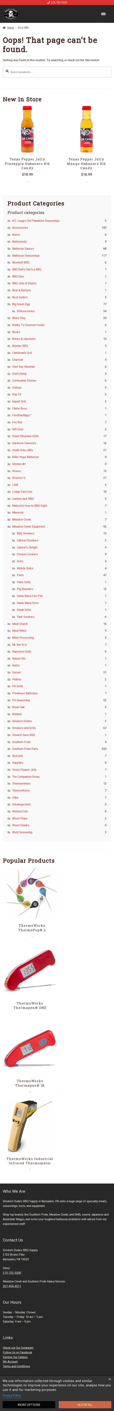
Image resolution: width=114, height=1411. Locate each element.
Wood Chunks (20, 825)
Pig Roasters (25, 589)
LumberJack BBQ (23, 498)
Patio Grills (24, 582)
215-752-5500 (56, 2)
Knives (16, 471)
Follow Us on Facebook (17, 1352)
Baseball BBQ (20, 262)
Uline (15, 797)
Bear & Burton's (21, 290)
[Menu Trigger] (103, 14)
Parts (20, 575)
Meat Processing (23, 637)
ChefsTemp (19, 373)
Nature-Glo (19, 658)
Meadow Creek (21, 519)
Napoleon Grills (21, 651)
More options (29, 1405)
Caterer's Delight (27, 547)
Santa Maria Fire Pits (30, 596)
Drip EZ (16, 394)
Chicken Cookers (27, 554)
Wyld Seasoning (22, 832)
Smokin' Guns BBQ (23, 735)
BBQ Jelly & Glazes (24, 283)
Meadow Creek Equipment (28, 526)
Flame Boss (19, 408)
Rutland (16, 714)
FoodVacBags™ (21, 415)
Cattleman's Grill (22, 353)
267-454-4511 (12, 1286)
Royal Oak (18, 707)
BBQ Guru (18, 276)
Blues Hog (18, 318)
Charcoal (17, 359)
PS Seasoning (21, 700)
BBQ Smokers (25, 533)
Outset (16, 672)
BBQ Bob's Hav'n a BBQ (26, 269)
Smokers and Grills (24, 728)
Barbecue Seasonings (25, 255)
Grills (20, 561)
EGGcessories (26, 311)
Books (16, 332)
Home (10, 27)
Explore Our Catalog (15, 1357)
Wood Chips (19, 818)
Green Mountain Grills (25, 436)
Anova (16, 234)
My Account (10, 1361)
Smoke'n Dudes (22, 721)
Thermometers (21, 783)
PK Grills (17, 686)
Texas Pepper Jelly (24, 769)
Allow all (85, 1405)
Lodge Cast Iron (22, 491)
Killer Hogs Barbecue (25, 457)
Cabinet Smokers (27, 540)
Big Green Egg (21, 304)
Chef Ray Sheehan (23, 366)
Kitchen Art (19, 464)
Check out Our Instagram (18, 1348)
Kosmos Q (18, 478)
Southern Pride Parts (25, 749)
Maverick (18, 512)
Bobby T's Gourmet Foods (28, 325)
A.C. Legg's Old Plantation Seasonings (36, 220)
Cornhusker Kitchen (24, 380)
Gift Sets (17, 429)
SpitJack (17, 756)
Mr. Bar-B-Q (19, 644)
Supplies (17, 762)
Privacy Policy (12, 1395)
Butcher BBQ (20, 346)
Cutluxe (16, 387)
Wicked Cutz (20, 811)
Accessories (20, 227)
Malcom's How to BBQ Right (29, 505)
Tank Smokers (25, 617)
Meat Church (20, 624)
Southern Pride (21, 742)
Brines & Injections (24, 339)
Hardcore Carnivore (24, 443)
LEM (15, 485)
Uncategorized (21, 804)
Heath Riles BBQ (22, 450)
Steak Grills (24, 610)
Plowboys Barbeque (25, 693)
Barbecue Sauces (23, 248)
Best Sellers (20, 297)
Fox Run (17, 422)
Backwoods (19, 241)
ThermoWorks (21, 790)
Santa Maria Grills (28, 603)
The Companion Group (25, 776)
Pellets (16, 679)
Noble (16, 665)
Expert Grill (19, 401)
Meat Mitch (19, 630)
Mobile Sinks (25, 568)
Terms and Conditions (16, 1366)
